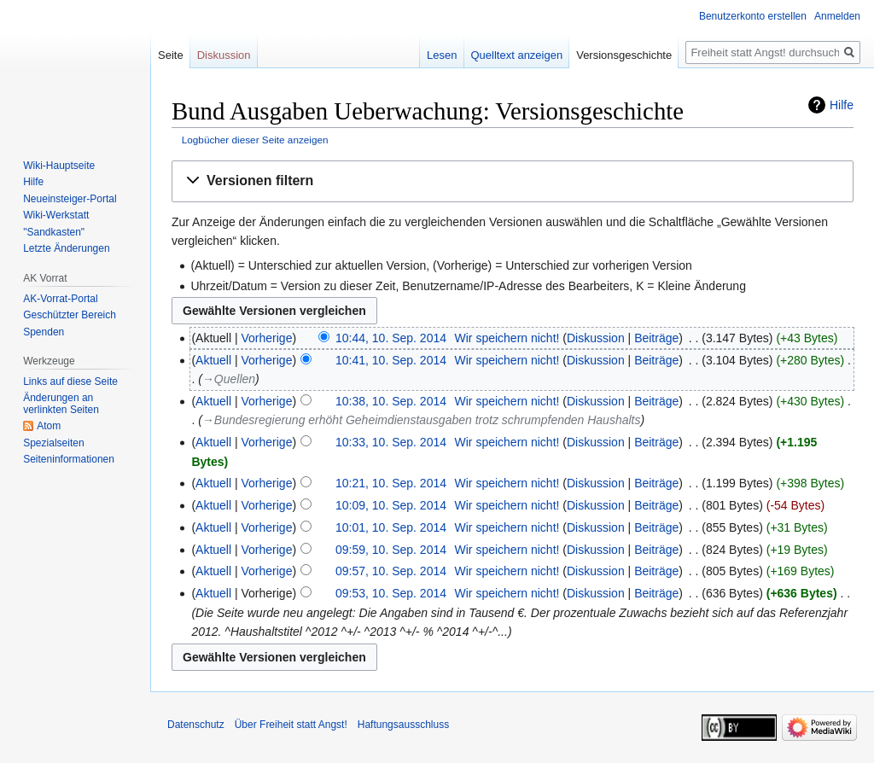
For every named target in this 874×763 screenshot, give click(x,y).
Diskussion (596, 338)
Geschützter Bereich (69, 315)
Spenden (43, 332)
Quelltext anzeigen (517, 55)
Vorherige (267, 338)
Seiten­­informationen (68, 459)
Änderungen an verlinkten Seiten (61, 404)
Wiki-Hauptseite (59, 166)
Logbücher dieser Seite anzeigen (255, 139)
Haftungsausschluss (403, 725)
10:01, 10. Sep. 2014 (390, 527)
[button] (512, 181)
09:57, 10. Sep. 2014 (390, 571)
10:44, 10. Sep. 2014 (390, 338)
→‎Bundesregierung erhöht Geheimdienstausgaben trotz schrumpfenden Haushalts (421, 420)
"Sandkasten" (53, 232)
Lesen (442, 55)
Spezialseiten (53, 443)
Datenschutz (195, 725)
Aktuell (213, 360)
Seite (171, 55)
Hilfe (842, 105)
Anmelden (837, 16)
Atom (49, 426)
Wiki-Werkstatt (56, 215)
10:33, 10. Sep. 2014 (390, 442)
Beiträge (656, 338)
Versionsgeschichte (624, 55)
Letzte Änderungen (66, 248)
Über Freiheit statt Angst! (291, 725)
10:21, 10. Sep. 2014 (390, 483)
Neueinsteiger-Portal (69, 199)
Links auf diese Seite (70, 381)
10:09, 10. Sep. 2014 (390, 505)
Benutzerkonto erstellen (753, 16)
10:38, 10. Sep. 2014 (390, 401)
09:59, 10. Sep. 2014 (390, 549)
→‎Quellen (228, 379)
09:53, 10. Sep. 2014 (390, 593)
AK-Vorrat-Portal (60, 299)
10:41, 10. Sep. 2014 (390, 360)
